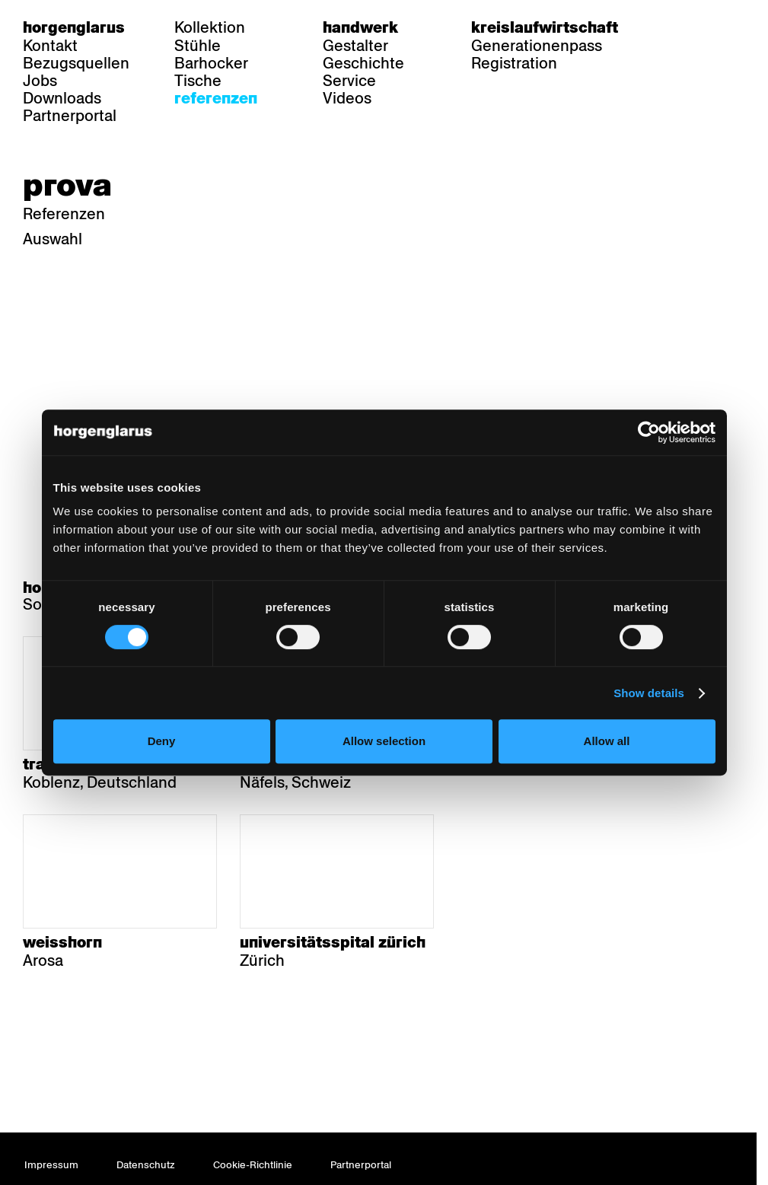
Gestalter (355, 45)
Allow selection (384, 740)
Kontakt (50, 45)
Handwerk (360, 27)
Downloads (62, 98)
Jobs (40, 80)
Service (349, 80)
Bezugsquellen (76, 63)
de (677, 27)
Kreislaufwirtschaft (544, 27)
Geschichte (363, 63)
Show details (648, 692)
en (736, 27)
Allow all (607, 740)
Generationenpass (536, 45)
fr (707, 27)
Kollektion (209, 27)
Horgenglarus (74, 27)
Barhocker (211, 63)
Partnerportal (69, 115)
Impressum (51, 1165)
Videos (347, 98)
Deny (162, 740)
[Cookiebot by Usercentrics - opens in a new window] (648, 432)
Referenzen (215, 98)
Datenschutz (145, 1165)
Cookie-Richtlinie (252, 1165)
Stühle (197, 45)
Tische (197, 80)
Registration (514, 63)
